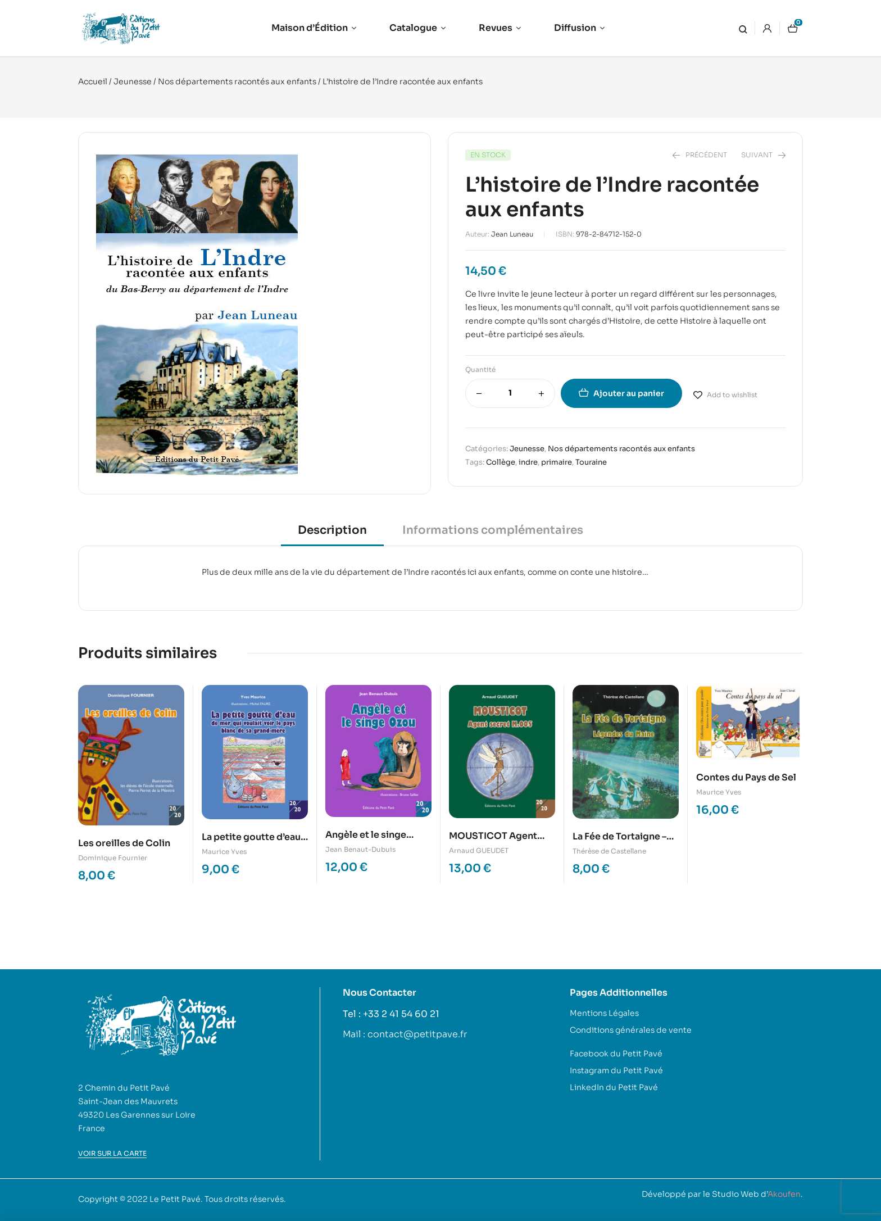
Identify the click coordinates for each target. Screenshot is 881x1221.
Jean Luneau (512, 234)
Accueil (92, 81)
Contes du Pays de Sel (746, 777)
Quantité (480, 369)
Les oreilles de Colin (124, 843)
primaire (556, 462)
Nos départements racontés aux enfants (237, 81)
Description (332, 530)
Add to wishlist (732, 395)
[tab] (332, 534)
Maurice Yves (224, 851)
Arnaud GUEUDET (478, 850)
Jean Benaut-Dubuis (360, 849)
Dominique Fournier (112, 858)
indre (528, 462)
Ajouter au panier (628, 393)
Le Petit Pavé (175, 1199)
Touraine (591, 462)
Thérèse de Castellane (609, 851)
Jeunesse (132, 81)
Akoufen (784, 1194)
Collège (500, 462)
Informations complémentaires (492, 530)
